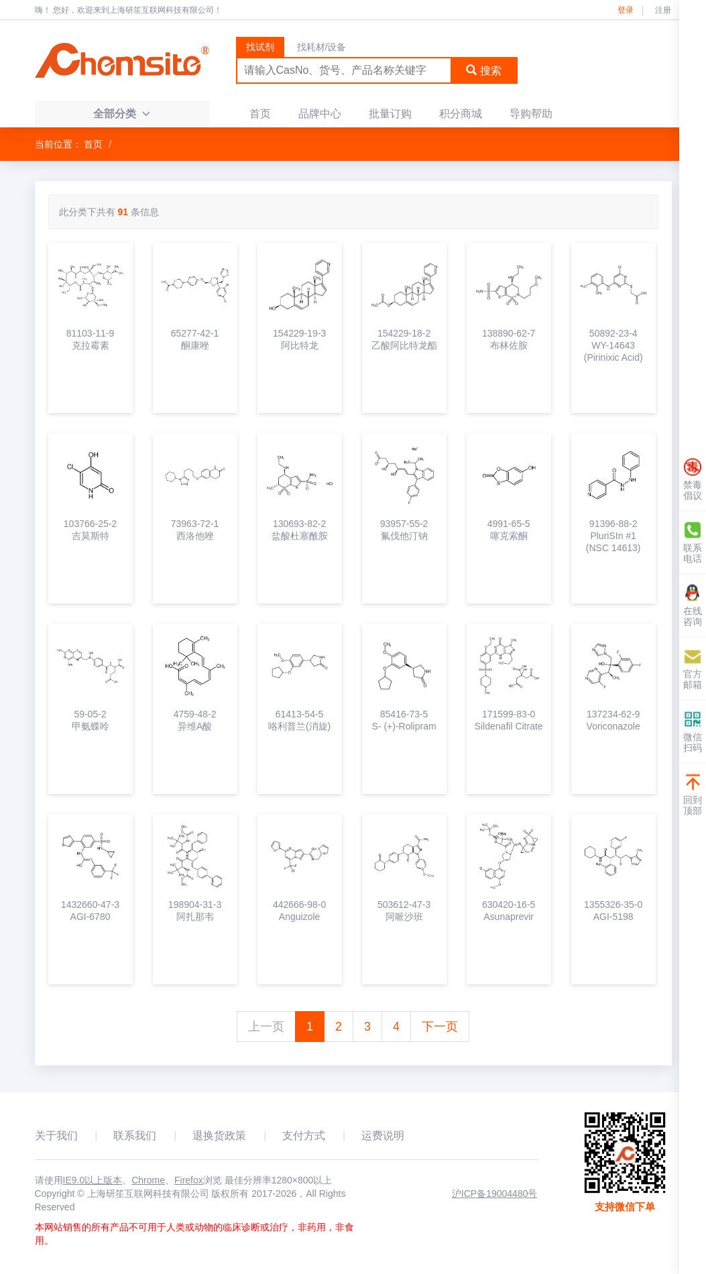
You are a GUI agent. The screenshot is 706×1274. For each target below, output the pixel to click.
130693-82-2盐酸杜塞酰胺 (300, 529)
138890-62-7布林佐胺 (508, 339)
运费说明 (382, 1135)
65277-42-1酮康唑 (195, 339)
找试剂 (260, 47)
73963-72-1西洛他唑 (195, 529)
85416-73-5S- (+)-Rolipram (404, 720)
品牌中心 (319, 113)
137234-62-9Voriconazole (613, 720)
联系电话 (692, 543)
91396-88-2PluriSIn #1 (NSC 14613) (613, 535)
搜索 (483, 70)
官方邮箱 (692, 669)
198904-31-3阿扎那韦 (194, 910)
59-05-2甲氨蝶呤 (90, 720)
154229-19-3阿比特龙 (299, 339)
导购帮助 (531, 113)
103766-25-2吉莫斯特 (90, 529)
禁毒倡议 (692, 480)
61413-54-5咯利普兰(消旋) (299, 720)
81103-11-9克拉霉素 (90, 339)
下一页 (440, 1026)
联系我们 (134, 1135)
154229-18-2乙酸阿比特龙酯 (404, 339)
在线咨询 (692, 606)
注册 (663, 10)
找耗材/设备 (322, 47)
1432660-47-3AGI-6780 (90, 910)
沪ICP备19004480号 (495, 1193)
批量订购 (390, 113)
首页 (260, 113)
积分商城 (460, 113)
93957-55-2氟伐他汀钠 (404, 529)
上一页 (266, 1026)
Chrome (148, 1180)
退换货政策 (219, 1135)
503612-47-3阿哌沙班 (403, 910)
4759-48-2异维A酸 (195, 720)
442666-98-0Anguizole (299, 910)
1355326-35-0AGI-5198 (613, 910)
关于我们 (56, 1135)
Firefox (188, 1180)
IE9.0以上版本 (93, 1180)
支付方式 (303, 1135)
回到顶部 (692, 795)
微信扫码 (692, 732)
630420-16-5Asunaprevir (508, 910)
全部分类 (121, 113)
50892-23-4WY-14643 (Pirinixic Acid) (613, 345)
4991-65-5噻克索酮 (508, 529)
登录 (625, 10)
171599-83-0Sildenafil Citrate (509, 720)
